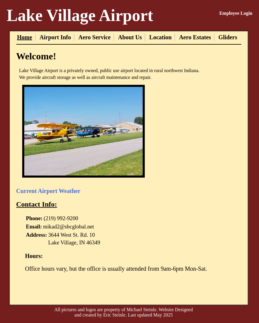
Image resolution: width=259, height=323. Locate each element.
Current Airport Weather (48, 191)
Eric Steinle (114, 314)
